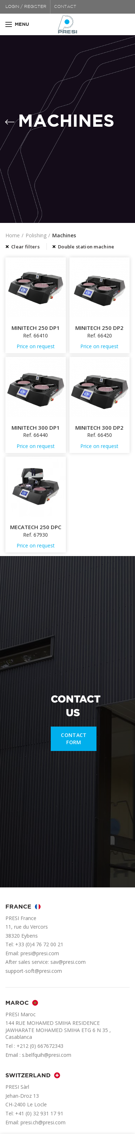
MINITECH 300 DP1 (36, 427)
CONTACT (65, 7)
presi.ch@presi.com (43, 1122)
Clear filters (25, 246)
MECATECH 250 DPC (35, 527)
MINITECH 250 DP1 (36, 328)
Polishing (36, 235)
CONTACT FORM (73, 739)
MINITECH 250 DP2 (99, 328)
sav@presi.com (68, 961)
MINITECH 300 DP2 (99, 427)
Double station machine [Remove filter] (86, 246)
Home (12, 235)
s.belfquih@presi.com (46, 1054)
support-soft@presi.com (33, 970)
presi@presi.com (40, 953)
